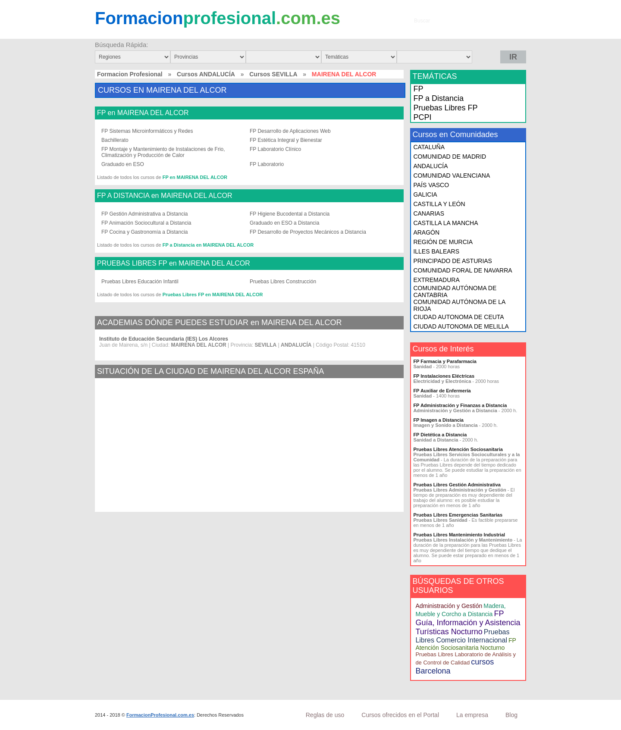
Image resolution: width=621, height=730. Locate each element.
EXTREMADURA (436, 279)
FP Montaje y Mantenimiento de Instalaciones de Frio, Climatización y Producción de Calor (163, 152)
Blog (511, 714)
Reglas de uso (325, 714)
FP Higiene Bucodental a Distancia (289, 214)
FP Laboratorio (267, 164)
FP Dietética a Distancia (440, 434)
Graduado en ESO (122, 164)
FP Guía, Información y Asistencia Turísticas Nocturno (467, 622)
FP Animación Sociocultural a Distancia (146, 223)
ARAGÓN (426, 232)
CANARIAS (428, 213)
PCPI (422, 117)
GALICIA (425, 194)
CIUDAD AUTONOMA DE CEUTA (458, 316)
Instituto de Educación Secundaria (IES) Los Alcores (163, 339)
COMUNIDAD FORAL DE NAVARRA (462, 270)
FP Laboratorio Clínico (275, 149)
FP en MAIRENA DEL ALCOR (143, 113)
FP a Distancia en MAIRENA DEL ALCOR (208, 245)
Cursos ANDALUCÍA (206, 74)
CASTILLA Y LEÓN (439, 204)
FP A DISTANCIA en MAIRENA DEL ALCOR (164, 195)
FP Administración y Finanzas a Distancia (460, 405)
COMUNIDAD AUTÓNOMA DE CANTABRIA (454, 291)
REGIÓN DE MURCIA (443, 241)
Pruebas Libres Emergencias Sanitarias (457, 514)
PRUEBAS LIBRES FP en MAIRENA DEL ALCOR (173, 263)
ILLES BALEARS (436, 251)
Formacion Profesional (130, 74)
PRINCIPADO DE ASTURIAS (452, 260)
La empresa (472, 714)
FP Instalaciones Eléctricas (443, 376)
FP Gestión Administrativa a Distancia (144, 214)
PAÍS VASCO (431, 185)
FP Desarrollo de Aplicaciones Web (290, 131)
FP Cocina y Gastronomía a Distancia (144, 232)
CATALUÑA (429, 147)
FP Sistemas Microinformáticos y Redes (147, 131)
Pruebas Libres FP (445, 107)
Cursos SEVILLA (273, 74)
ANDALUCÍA (430, 166)
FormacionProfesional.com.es (160, 714)
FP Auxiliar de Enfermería (441, 390)
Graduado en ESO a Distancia (284, 223)
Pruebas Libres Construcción (283, 282)
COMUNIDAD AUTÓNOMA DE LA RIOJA (459, 305)
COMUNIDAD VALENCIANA (451, 175)
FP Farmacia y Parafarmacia (445, 361)
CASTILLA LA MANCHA (445, 222)
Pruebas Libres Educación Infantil (140, 282)
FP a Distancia (438, 98)
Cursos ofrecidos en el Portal (400, 714)
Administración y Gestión (448, 605)
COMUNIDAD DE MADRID (449, 156)
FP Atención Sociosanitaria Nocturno (465, 644)
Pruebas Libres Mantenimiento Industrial (459, 534)
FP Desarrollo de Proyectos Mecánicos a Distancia (308, 232)
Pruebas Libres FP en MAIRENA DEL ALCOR (213, 294)
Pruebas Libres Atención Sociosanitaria (457, 449)
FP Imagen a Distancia (438, 420)
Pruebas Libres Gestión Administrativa (457, 484)
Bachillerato (115, 140)
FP (418, 89)
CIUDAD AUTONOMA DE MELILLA (460, 326)
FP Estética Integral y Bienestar (286, 140)
